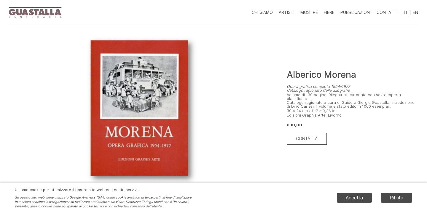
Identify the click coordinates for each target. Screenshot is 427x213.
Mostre (309, 12)
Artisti (286, 12)
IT (406, 12)
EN (415, 12)
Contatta (307, 138)
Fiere (329, 12)
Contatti (387, 12)
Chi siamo (262, 12)
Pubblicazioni (355, 12)
